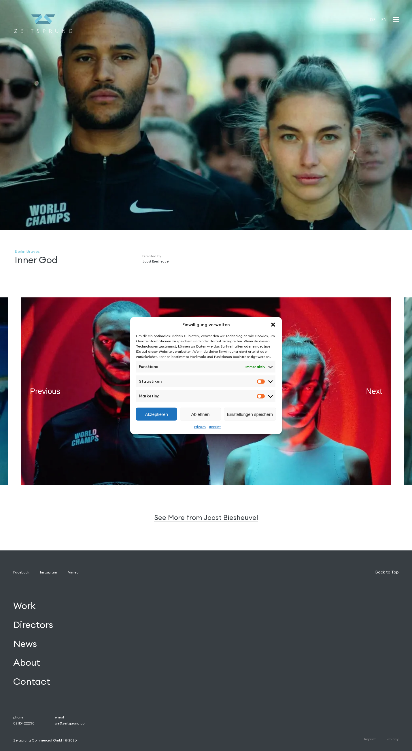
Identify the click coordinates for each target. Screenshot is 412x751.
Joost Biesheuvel (155, 261)
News (25, 644)
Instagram (48, 572)
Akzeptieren (156, 414)
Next (374, 391)
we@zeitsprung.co (69, 723)
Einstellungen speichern (250, 414)
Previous (45, 391)
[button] (273, 324)
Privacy (200, 426)
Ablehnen (200, 414)
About (26, 663)
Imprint (215, 426)
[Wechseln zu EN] (384, 19)
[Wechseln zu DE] (372, 19)
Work (24, 606)
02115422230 (24, 723)
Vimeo (73, 572)
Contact (31, 682)
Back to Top (387, 572)
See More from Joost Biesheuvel (206, 517)
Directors (33, 625)
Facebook (21, 572)
